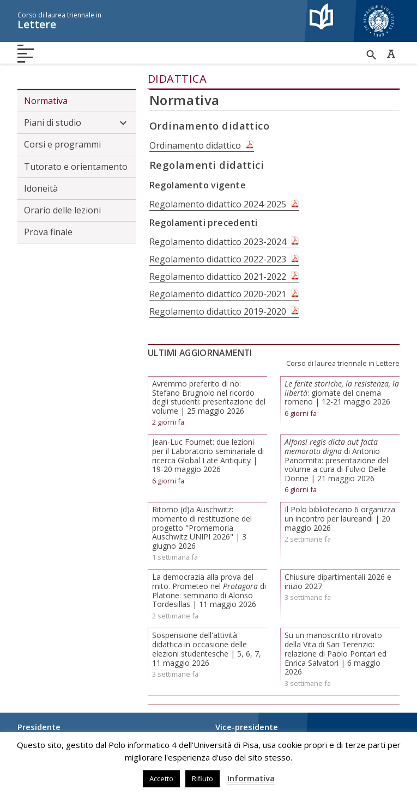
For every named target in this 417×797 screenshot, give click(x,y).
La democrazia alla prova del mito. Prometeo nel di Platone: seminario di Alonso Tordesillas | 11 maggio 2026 (209, 590)
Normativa (46, 101)
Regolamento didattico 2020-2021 (217, 294)
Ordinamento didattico (195, 145)
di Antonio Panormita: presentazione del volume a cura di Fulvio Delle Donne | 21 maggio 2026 (336, 460)
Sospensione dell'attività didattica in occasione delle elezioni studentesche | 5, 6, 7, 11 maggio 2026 (206, 648)
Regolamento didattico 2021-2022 (217, 277)
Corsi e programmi (62, 144)
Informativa (251, 778)
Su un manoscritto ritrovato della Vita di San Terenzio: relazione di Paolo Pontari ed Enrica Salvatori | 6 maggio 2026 (335, 653)
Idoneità (41, 188)
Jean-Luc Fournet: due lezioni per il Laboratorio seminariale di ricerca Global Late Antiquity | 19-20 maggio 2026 (208, 455)
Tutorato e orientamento (76, 167)
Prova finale (48, 232)
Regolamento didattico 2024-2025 (217, 204)
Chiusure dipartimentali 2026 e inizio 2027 (338, 581)
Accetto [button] (161, 778)
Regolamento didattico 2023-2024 (217, 242)
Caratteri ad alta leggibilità (391, 54)
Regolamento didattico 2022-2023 (217, 259)
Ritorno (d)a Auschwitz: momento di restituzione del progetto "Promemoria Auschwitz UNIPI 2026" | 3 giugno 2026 (202, 527)
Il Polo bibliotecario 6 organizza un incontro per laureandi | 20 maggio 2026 (340, 518)
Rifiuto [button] (202, 778)
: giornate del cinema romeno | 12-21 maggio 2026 (342, 392)
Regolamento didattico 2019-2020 (217, 311)
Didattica (177, 78)
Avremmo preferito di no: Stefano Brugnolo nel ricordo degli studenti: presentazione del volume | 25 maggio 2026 (208, 397)
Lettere (156, 21)
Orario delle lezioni (62, 210)
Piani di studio (77, 123)
